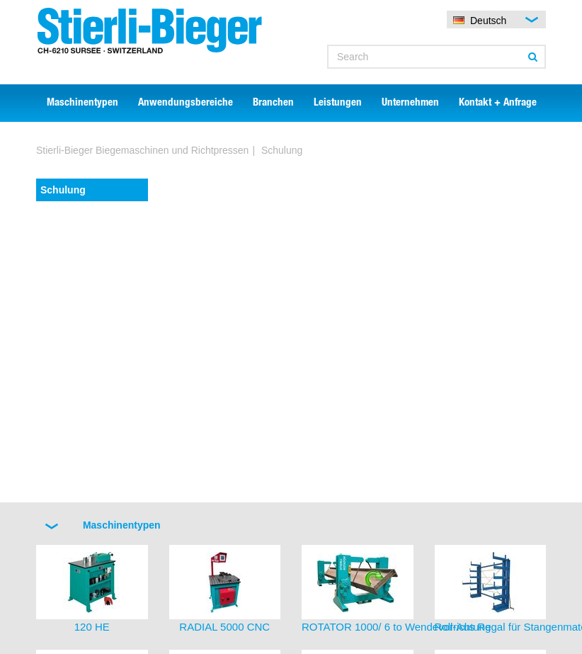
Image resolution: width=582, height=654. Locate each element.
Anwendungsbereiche (185, 103)
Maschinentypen (82, 103)
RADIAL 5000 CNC (224, 627)
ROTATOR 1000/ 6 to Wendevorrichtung (396, 627)
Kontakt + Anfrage (498, 103)
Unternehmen (410, 103)
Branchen (273, 103)
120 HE (92, 627)
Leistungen (338, 103)
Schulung (63, 190)
